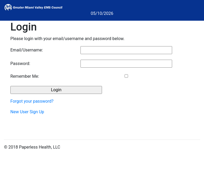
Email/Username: (26, 50)
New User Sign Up (27, 111)
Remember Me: (24, 76)
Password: (20, 63)
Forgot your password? (31, 101)
